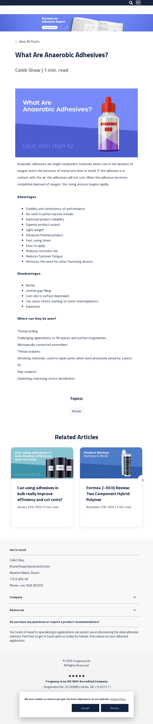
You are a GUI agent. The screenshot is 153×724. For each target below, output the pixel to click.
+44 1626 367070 (31, 585)
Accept (85, 708)
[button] (142, 480)
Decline (114, 708)
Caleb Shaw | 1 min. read (41, 70)
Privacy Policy (118, 699)
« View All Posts (27, 41)
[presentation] (138, 7)
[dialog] (76, 704)
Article (76, 411)
